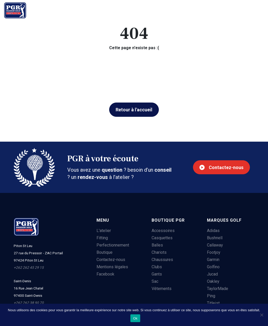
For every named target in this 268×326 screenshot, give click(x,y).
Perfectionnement (110, 10)
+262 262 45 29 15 (239, 10)
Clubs (157, 266)
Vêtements (162, 288)
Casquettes (162, 237)
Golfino (213, 266)
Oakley (213, 281)
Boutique (150, 10)
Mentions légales (112, 266)
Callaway (215, 245)
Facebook (105, 274)
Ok (135, 318)
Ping (211, 295)
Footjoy (213, 252)
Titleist (213, 303)
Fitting (73, 10)
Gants (157, 274)
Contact (180, 10)
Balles (157, 245)
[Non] (261, 314)
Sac (155, 281)
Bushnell (214, 237)
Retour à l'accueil (134, 109)
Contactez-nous (221, 167)
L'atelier (47, 10)
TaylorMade (217, 288)
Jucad (212, 274)
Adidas (213, 230)
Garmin (213, 259)
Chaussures (162, 259)
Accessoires (163, 230)
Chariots (159, 252)
